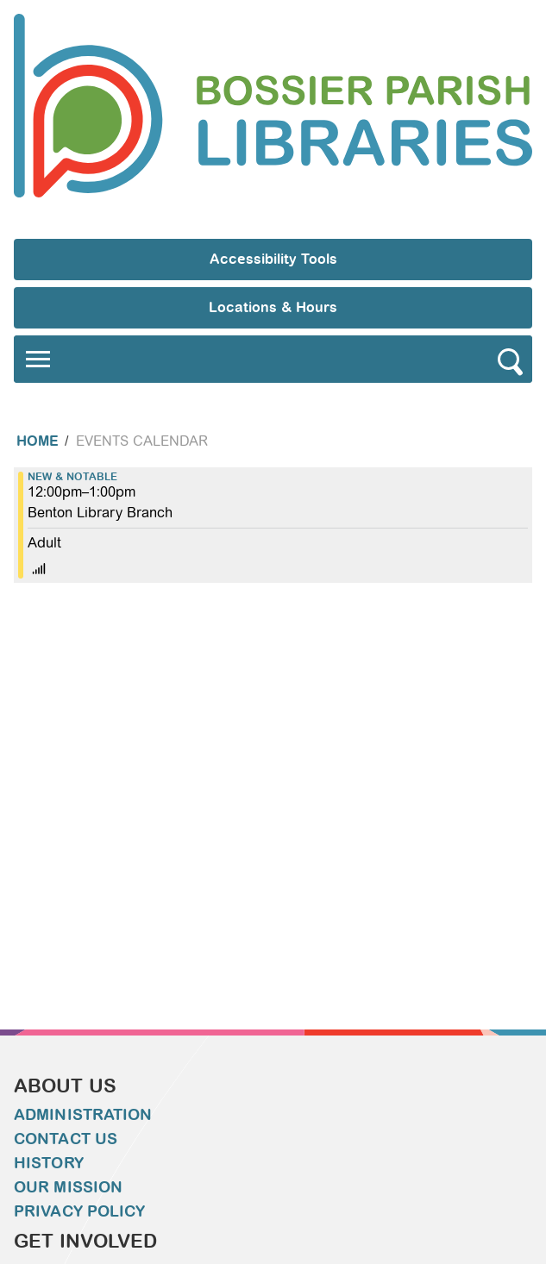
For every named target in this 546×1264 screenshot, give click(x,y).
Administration (83, 1114)
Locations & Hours (273, 307)
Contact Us (65, 1138)
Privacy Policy (79, 1211)
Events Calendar (142, 441)
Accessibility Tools (273, 259)
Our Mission (68, 1187)
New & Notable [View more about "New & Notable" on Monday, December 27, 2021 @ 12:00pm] (72, 477)
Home (37, 441)
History (49, 1163)
